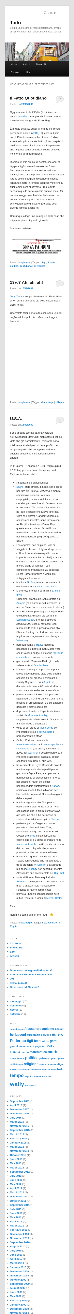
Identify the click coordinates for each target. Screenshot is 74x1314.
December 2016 (19, 1113)
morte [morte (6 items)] (53, 1052)
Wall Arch (33, 752)
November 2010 (19, 1238)
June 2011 (16, 1213)
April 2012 (16, 1188)
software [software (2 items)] (26, 1069)
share (44, 402)
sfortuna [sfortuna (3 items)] (15, 1069)
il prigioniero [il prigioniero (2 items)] (39, 1046)
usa (44, 922)
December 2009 (19, 1271)
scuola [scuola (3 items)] (51, 1064)
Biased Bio (41, 64)
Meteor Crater (54, 898)
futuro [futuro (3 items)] (45, 1041)
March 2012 (17, 1192)
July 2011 (16, 1209)
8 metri (47, 682)
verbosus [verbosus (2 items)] (46, 1076)
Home (14, 64)
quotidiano (24, 116)
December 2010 (19, 1234)
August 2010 (17, 1246)
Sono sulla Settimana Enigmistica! (31, 974)
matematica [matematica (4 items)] (38, 1052)
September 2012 (20, 1171)
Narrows (55, 819)
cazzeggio (26, 922)
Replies (39, 266)
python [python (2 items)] (60, 1058)
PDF (35, 133)
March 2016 (17, 1121)
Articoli (26, 64)
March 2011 (17, 1225)
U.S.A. (16, 418)
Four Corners (44, 731)
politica (14, 266)
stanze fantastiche (26, 844)
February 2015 (18, 1138)
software (15, 1014)
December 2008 (19, 1308)
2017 (13, 978)
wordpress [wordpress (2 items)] (30, 1085)
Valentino (21, 640)
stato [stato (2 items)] (44, 1069)
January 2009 (18, 1304)
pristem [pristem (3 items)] (44, 1058)
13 (59, 99)
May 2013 (16, 1163)
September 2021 (20, 1101)
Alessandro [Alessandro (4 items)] (32, 1028)
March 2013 (17, 1167)
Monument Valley (37, 715)
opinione (25, 262)
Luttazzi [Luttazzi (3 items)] (15, 1052)
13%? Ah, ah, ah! (26, 282)
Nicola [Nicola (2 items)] (13, 1058)
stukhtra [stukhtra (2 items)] (52, 1069)
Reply (59, 402)
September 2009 (20, 1283)
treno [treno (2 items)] (33, 1076)
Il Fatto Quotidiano (28, 98)
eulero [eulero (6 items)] (58, 1034)
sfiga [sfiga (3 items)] (60, 1064)
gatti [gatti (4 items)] (53, 1041)
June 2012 (16, 1180)
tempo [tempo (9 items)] (17, 1075)
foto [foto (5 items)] (37, 1041)
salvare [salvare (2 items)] (43, 1064)
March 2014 (17, 1146)
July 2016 (16, 1117)
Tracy (39, 644)
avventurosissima (26, 744)
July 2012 (16, 1175)
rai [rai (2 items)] (11, 1064)
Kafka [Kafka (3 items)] (50, 1046)
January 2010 (18, 1267)
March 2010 (17, 1262)
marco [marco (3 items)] (25, 1052)
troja (50, 402)
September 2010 (20, 1242)
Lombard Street (25, 619)
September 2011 (20, 1204)
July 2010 (16, 1250)
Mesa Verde (46, 727)
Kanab (55, 785)
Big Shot (59, 873)
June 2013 (16, 1159)
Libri (28, 72)
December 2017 (19, 1109)
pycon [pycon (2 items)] (53, 1058)
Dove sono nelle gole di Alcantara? (31, 970)
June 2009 (16, 1292)
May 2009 (16, 1296)
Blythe (19, 486)
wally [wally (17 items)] (17, 1084)
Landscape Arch (51, 744)
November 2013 (19, 1150)
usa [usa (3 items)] (38, 1076)
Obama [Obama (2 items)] (20, 1058)
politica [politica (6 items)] (31, 1058)
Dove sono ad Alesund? (24, 987)
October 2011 (18, 1200)
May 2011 (16, 1217)
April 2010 (16, 1258)
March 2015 (17, 1134)
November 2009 (19, 1275)
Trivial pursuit (18, 982)
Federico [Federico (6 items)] (18, 1040)
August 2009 (17, 1287)
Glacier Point (41, 665)
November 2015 (19, 1125)
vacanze (52, 922)
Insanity (32, 868)
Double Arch (25, 748)
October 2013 (18, 1155)
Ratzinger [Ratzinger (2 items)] (18, 1064)
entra (33, 835)
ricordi (14, 1009)
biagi (43, 262)
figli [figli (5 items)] (30, 1041)
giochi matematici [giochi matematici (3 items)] (21, 1046)
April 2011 (16, 1221)
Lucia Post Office (46, 586)
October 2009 (18, 1279)
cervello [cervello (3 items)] (46, 1034)
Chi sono (15, 72)
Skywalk (21, 881)
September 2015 (20, 1130)
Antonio (20, 603)
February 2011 (18, 1229)
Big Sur (30, 582)
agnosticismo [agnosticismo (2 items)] (17, 1029)
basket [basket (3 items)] (59, 1028)
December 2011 (19, 1196)
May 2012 (16, 1184)
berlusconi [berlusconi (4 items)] (18, 1034)
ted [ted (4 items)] (59, 1069)
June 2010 (16, 1254)
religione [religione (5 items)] (31, 1064)
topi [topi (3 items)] (26, 1076)
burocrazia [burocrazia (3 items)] (33, 1034)
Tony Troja (16, 296)
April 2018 (16, 1105)
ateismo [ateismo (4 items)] (48, 1028)
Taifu (15, 22)
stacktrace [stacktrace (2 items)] (36, 1069)
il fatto (51, 262)
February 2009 (18, 1300)
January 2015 (18, 1142)
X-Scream (40, 864)
